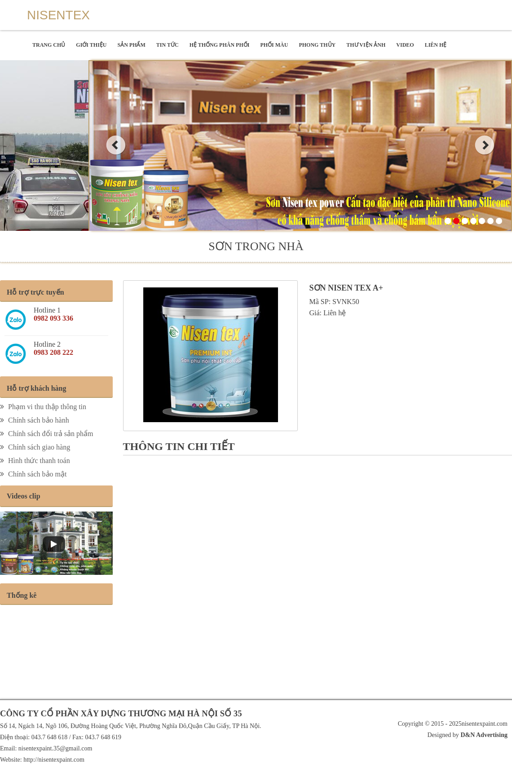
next (484, 145)
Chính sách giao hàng (35, 447)
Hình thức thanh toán (35, 460)
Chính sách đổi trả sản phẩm (46, 433)
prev (115, 145)
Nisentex (58, 15)
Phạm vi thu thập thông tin (43, 406)
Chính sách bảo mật (33, 474)
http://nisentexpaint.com (53, 759)
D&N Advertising (483, 735)
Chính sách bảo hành (34, 420)
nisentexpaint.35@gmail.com (55, 748)
